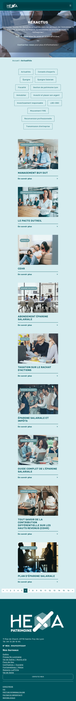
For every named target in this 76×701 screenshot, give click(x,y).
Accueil (15, 61)
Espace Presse (8, 687)
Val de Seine (8, 673)
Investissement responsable (30, 103)
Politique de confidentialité (12, 695)
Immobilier (21, 95)
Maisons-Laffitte (11, 670)
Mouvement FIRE (38, 111)
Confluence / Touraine (13, 665)
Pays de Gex (8, 662)
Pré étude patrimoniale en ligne (14, 692)
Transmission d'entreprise (38, 126)
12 (50, 590)
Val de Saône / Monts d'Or (15, 660)
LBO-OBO (54, 103)
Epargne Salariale (45, 80)
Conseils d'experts (46, 72)
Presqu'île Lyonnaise (12, 657)
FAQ (4, 690)
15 (64, 590)
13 (54, 590)
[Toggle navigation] (70, 6)
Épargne (26, 80)
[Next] (72, 591)
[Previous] (3, 591)
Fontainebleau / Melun (13, 667)
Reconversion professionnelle (38, 119)
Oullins (6, 654)
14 (59, 590)
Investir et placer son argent (46, 95)
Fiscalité (22, 87)
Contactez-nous (38, 677)
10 (41, 590)
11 (45, 590)
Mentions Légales (9, 698)
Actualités (26, 72)
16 (68, 590)
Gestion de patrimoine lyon (45, 87)
